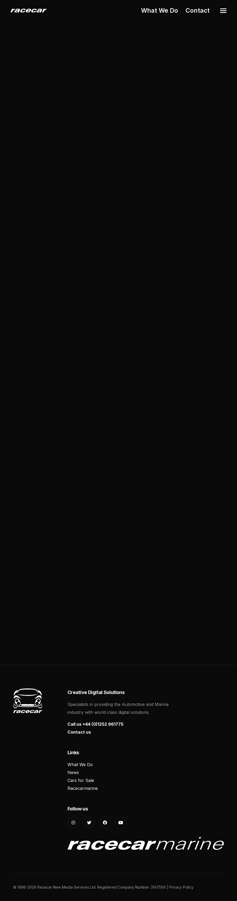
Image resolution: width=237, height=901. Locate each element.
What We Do (159, 10)
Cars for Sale (80, 780)
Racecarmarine (82, 788)
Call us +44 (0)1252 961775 (95, 724)
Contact (198, 10)
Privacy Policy (181, 887)
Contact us (79, 732)
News (73, 772)
